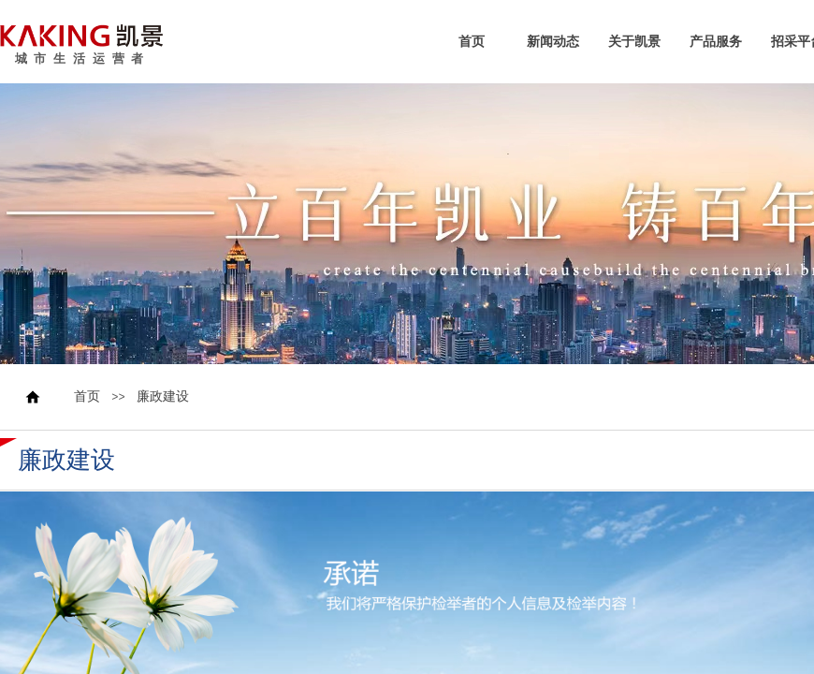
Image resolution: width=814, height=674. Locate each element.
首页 (471, 42)
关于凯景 (634, 42)
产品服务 (716, 42)
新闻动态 (553, 42)
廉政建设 (163, 396)
